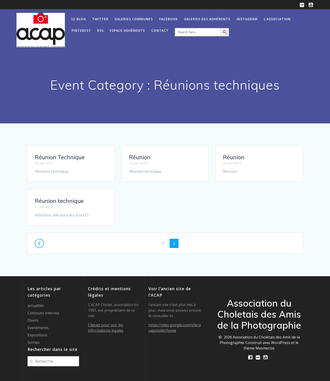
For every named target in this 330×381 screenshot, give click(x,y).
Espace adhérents (127, 30)
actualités (36, 305)
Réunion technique (59, 200)
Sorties (34, 342)
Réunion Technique (60, 157)
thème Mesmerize (259, 348)
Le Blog (79, 19)
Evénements (38, 327)
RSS (100, 30)
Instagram (247, 19)
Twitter (100, 19)
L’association (277, 19)
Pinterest (81, 30)
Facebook (168, 19)
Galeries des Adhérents (207, 19)
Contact (160, 30)
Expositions (37, 335)
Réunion (140, 157)
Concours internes (43, 313)
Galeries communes (134, 19)
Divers (33, 320)
